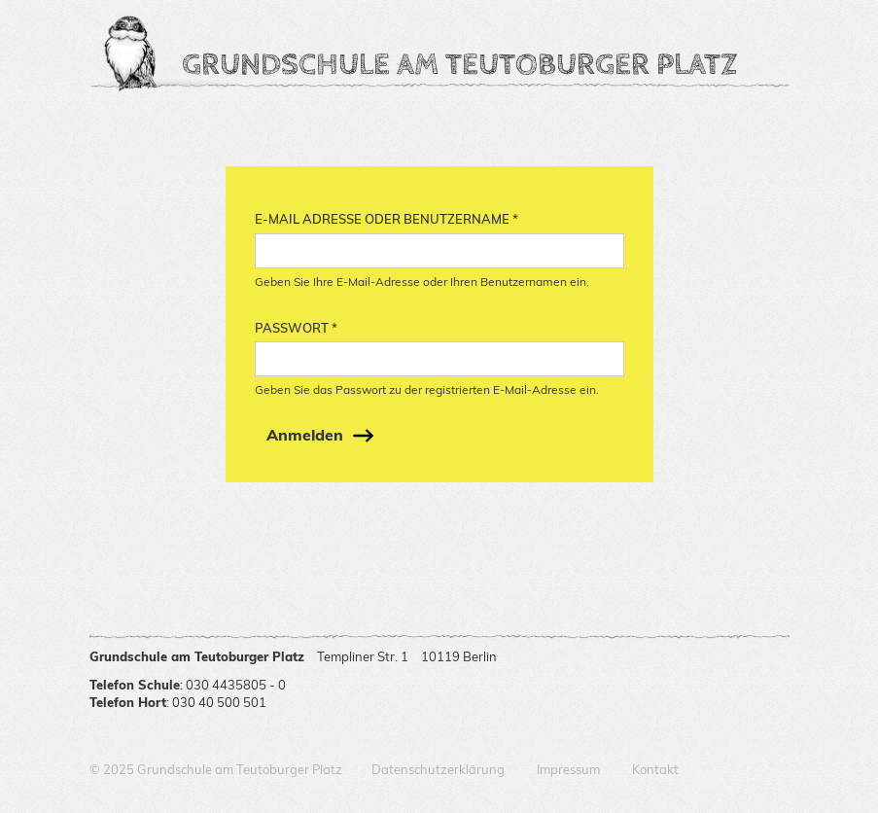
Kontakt (655, 769)
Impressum (568, 769)
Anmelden (304, 434)
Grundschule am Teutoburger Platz (459, 63)
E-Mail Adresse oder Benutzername (386, 219)
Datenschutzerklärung (438, 769)
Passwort (296, 328)
